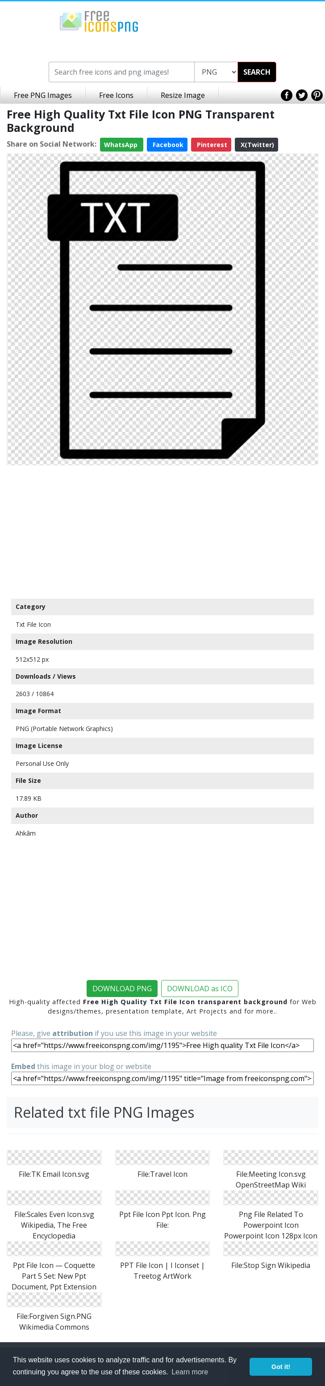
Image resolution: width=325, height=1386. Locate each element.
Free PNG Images (43, 95)
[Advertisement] (162, 531)
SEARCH (257, 72)
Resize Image (183, 95)
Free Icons (116, 95)
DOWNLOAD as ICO (200, 988)
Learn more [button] (189, 1372)
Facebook (167, 144)
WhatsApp (121, 144)
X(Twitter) (256, 144)
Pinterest (211, 144)
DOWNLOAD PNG (122, 988)
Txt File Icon (33, 624)
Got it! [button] (280, 1366)
